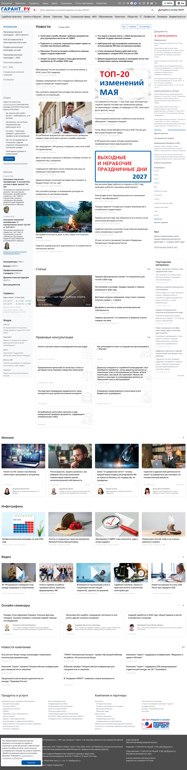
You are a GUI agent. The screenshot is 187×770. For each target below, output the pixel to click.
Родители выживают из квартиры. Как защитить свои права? (17, 364)
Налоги (100, 359)
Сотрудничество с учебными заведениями (65, 719)
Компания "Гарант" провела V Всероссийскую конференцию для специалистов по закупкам (29, 668)
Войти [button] (168, 3)
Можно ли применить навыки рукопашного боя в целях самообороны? (15, 342)
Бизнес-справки (161, 225)
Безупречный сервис (11, 704)
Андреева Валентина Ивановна (87, 625)
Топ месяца (144, 26)
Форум (7, 320)
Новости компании (104, 716)
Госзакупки (8, 79)
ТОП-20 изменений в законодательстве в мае (15, 41)
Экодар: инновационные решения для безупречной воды (169, 314)
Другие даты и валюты (12, 307)
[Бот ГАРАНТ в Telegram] (143, 3)
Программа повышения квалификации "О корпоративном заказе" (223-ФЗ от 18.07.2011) (16, 223)
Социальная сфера (80, 16)
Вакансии (20, 3)
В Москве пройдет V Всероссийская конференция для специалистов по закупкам (89, 668)
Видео (6, 557)
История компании (104, 704)
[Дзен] (131, 3)
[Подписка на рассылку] (119, 3)
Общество (132, 16)
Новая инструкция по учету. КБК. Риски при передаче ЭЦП (167, 586)
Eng (180, 3)
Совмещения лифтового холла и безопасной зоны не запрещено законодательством (60, 170)
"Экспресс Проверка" (11, 729)
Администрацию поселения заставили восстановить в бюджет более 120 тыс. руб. (61, 181)
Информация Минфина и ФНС (167, 146)
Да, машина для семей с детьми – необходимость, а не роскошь (18, 115)
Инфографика (12, 506)
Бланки (10, 266)
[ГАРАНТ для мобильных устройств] (123, 3)
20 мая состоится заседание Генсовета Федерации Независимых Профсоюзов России (118, 241)
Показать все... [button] (158, 221)
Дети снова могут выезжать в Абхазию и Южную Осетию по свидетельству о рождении (63, 159)
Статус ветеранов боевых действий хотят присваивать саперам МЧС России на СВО (118, 52)
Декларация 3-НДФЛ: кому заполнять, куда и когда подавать (117, 540)
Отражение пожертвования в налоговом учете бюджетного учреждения (119, 392)
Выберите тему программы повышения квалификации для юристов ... (14, 252)
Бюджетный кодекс (160, 194)
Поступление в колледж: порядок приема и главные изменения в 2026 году (119, 288)
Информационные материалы (60, 706)
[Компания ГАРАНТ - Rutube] (152, 3)
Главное (132, 26)
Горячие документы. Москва (166, 94)
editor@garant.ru (166, 747)
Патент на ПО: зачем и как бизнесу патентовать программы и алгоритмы (21, 473)
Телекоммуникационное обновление (63, 714)
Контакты (145, 711)
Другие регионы (161, 136)
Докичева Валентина (21, 489)
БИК (155, 190)
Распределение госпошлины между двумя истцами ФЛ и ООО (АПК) (16, 330)
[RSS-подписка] (156, 3)
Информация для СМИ (105, 719)
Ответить (9, 158)
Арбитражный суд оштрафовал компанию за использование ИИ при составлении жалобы (119, 44)
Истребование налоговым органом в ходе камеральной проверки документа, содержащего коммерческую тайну (61, 414)
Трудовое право (103, 382)
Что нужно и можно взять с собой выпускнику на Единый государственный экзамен (121, 37)
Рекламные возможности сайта (139, 753)
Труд (66, 16)
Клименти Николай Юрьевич (24, 625)
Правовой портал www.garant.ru (16, 714)
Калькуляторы (13, 261)
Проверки (162, 16)
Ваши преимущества (56, 701)
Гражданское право (46, 382)
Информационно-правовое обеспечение (17, 701)
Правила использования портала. (95, 749)
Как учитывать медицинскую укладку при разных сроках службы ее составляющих (62, 93)
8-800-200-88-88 (132, 740)
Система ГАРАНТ (9, 706)
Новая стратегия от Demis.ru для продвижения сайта (169, 273)
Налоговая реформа (12, 62)
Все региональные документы (177, 132)
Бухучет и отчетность (46, 359)
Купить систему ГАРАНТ (57, 709)
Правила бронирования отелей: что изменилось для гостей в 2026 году (120, 278)
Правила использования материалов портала (113, 724)
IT (141, 16)
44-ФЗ (156, 178)
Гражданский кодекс (161, 210)
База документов (11, 284)
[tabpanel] (93, 47)
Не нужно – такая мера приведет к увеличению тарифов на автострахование (17, 133)
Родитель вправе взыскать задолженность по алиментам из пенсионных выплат (63, 247)
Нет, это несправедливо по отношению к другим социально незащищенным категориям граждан (17, 143)
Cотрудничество (148, 706)
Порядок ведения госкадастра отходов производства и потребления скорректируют (120, 208)
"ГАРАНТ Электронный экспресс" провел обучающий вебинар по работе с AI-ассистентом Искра (93, 656)
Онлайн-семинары (15, 605)
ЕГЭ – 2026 (8, 67)
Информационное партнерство (109, 721)
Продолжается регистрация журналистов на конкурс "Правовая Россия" (22, 680)
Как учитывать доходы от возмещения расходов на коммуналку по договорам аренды (59, 192)
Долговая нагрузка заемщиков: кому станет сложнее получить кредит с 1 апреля (120, 298)
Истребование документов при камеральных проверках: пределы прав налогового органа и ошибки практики (62, 136)
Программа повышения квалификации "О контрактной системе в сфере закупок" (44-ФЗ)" (16, 183)
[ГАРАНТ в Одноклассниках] (147, 3)
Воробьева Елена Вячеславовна (150, 625)
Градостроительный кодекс (163, 206)
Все (124, 26)
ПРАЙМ (6, 711)
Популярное (159, 170)
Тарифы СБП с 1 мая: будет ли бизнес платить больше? (61, 298)
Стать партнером (84, 3)
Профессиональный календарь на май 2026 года (22, 540)
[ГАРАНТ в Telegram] (139, 3)
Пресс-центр (100, 714)
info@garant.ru (74, 760)
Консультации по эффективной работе (18, 721)
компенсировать (10, 104)
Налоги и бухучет (32, 16)
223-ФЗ (156, 174)
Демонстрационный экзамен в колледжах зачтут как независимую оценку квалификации (123, 60)
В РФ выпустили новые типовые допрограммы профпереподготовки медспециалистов (116, 142)
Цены (45, 3)
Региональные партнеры (152, 701)
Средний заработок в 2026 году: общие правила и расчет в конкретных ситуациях (155, 616)
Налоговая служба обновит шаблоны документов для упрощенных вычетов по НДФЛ (64, 37)
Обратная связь (102, 711)
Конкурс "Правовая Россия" (153, 709)
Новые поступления (162, 165)
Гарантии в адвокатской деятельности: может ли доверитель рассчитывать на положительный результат (162, 474)
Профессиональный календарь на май (13, 48)
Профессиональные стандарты (13, 271)
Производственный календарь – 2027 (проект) (15, 33)
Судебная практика (11, 16)
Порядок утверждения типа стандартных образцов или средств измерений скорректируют (61, 82)
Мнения (7, 437)
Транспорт (119, 16)
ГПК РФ (156, 202)
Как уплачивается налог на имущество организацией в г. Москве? (123, 347)
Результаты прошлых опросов (15, 163)
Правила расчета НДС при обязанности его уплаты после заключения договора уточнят (121, 219)
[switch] (35, 10)
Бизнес (46, 16)
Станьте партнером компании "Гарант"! (158, 704)
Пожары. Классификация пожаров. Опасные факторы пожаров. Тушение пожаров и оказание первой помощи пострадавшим (30, 618)
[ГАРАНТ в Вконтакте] (127, 3)
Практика (57, 16)
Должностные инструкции (16, 279)
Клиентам (101, 3)
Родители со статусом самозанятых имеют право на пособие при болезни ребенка (65, 44)
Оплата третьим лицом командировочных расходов (62, 346)
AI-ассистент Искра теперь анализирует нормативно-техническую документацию (26, 656)
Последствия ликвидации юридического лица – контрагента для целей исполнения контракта (60, 392)
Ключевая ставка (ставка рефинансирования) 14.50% (14, 311)
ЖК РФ (156, 218)
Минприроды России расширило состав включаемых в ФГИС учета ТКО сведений (61, 71)
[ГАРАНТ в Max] (135, 3)
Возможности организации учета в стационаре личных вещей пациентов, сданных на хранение (93, 587)
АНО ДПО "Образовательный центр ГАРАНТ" (66, 716)
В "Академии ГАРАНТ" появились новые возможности (89, 678)
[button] (171, 10)
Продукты (34, 3)
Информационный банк (58, 704)
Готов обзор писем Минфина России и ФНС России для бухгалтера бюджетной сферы (120, 131)
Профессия (149, 16)
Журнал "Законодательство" (14, 719)
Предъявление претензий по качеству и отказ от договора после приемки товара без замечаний (61, 368)
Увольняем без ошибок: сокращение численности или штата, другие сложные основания (91, 616)
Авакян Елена (111, 489)
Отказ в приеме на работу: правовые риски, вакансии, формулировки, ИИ (52, 587)
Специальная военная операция (13, 73)
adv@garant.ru (170, 751)
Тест (156, 234)
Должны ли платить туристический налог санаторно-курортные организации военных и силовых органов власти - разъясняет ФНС (169, 159)
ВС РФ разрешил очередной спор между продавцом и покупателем (18, 586)
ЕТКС (155, 214)
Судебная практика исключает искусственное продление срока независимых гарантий (121, 230)
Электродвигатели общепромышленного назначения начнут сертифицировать (120, 197)
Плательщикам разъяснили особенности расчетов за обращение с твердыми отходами (119, 120)
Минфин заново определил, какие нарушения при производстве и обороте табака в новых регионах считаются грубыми (169, 151)
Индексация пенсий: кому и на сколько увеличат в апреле (160, 540)
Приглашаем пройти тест (166, 250)
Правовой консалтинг (11, 709)
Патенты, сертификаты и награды (109, 706)
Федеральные (160, 43)
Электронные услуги (11, 726)
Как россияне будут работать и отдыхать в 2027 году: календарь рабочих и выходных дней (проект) (119, 185)
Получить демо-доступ (57, 711)
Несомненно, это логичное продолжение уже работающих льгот (17, 124)
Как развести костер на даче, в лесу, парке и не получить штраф (62, 236)
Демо (54, 3)
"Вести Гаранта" (9, 716)
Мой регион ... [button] (158, 132)
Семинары (66, 3)
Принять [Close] (31, 762)
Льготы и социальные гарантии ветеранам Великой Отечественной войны (69, 540)
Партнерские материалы (163, 266)
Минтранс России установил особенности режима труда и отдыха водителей (64, 52)
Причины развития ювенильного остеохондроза (170, 291)
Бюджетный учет (178, 16)
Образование (106, 16)
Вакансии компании (104, 709)
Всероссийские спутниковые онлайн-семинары (22, 724)
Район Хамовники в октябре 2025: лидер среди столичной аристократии (168, 333)
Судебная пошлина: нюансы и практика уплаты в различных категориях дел (128, 587)
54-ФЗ (156, 182)
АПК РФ (156, 186)
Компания (6, 3)
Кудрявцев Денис (66, 489)
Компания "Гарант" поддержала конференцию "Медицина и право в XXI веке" (154, 656)
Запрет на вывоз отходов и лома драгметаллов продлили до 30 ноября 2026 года (63, 60)
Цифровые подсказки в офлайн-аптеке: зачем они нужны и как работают (169, 356)
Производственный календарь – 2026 (12, 56)
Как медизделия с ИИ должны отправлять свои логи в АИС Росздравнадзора (63, 148)
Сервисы (8, 293)
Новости (43, 26)
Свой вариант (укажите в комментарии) (16, 152)
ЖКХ (94, 16)
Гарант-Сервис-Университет (52, 765)
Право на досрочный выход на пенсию (15, 374)
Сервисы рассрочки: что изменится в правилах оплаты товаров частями (121, 319)
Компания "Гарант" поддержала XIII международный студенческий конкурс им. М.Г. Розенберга (151, 668)
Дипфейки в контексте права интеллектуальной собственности (117, 309)
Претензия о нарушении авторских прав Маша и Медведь (16, 354)
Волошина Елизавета (161, 489)
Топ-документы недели (164, 141)
